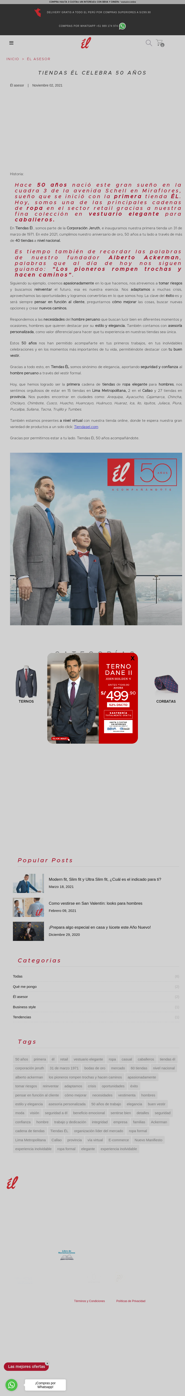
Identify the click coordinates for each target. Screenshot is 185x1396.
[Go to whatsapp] (11, 1385)
